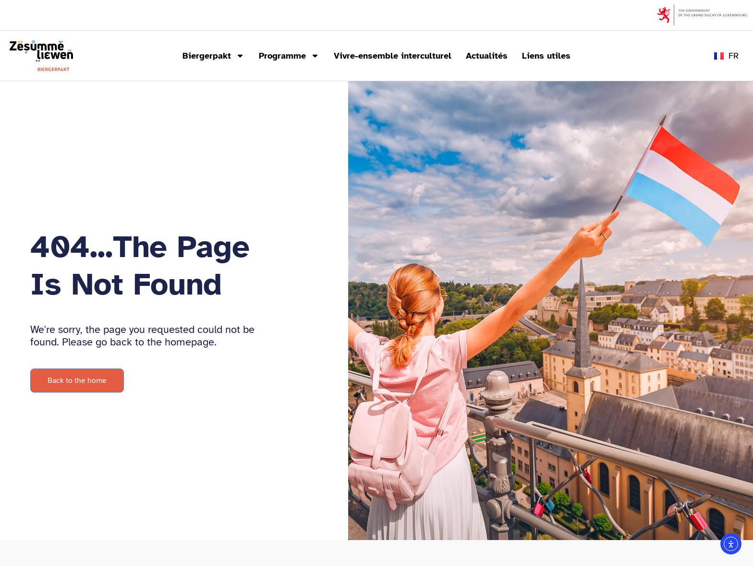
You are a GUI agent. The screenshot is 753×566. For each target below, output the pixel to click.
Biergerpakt (213, 56)
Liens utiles (546, 55)
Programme (289, 56)
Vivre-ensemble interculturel (392, 55)
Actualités (487, 55)
